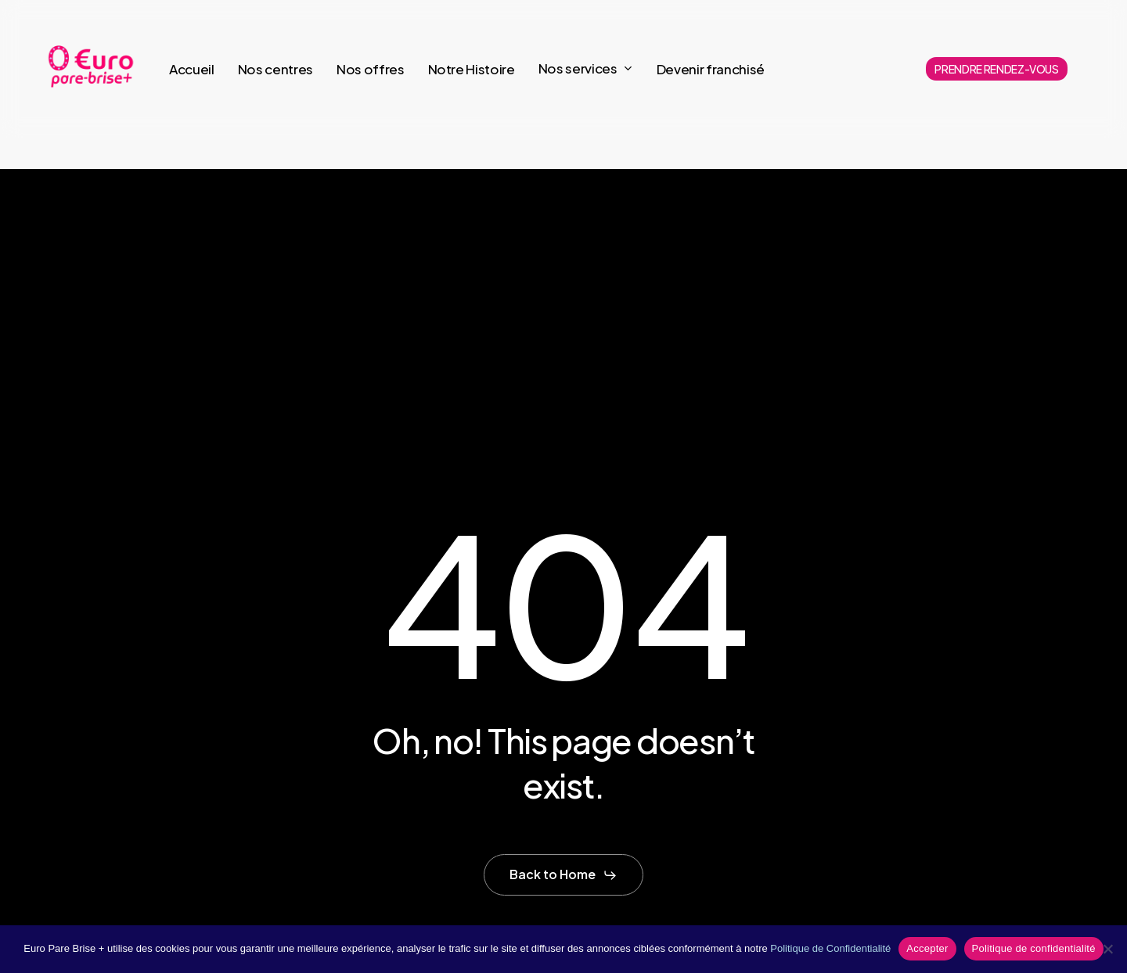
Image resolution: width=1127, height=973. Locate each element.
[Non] (1107, 949)
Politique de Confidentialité (830, 948)
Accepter (927, 948)
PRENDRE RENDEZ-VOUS (996, 69)
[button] (563, 875)
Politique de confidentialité (1034, 948)
